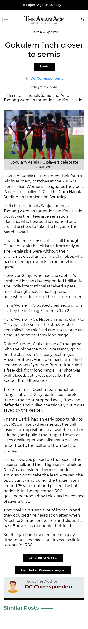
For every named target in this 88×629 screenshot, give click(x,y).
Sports (44, 66)
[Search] (83, 20)
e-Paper (29, 5)
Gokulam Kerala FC (43, 557)
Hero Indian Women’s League (43, 570)
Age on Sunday (49, 5)
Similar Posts (21, 608)
